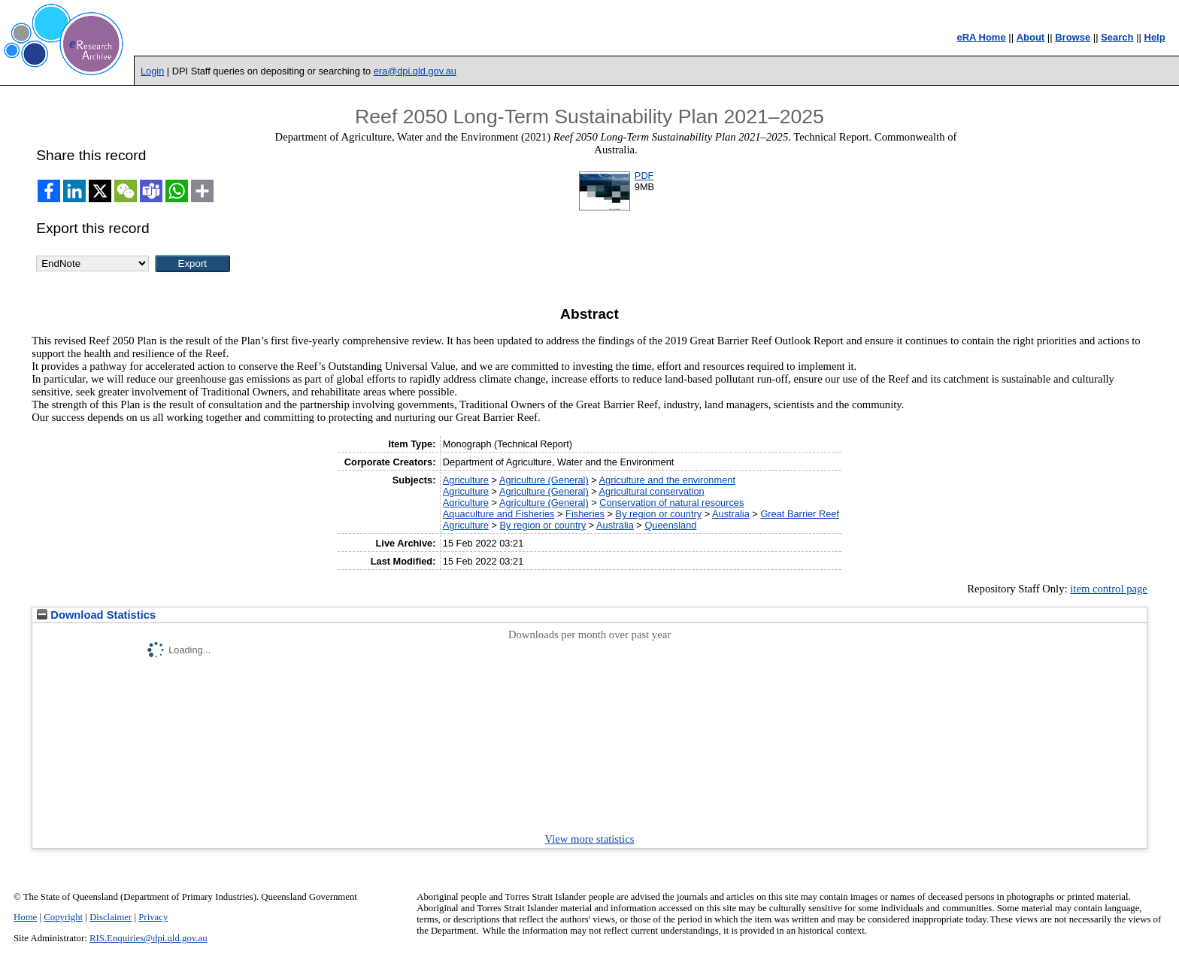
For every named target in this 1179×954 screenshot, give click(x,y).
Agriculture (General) (544, 480)
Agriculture (466, 480)
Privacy (153, 917)
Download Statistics (96, 615)
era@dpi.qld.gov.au (415, 71)
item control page (1108, 589)
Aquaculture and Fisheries (499, 513)
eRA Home (980, 37)
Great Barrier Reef (799, 513)
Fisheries (585, 513)
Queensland (670, 525)
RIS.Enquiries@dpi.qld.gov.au (148, 938)
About (1031, 37)
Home (25, 917)
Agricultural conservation (652, 491)
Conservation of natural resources (671, 502)
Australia (731, 513)
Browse (1072, 37)
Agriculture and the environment (667, 480)
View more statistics (590, 839)
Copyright (63, 917)
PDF (644, 175)
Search (1117, 37)
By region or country (659, 513)
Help (1154, 37)
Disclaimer (110, 917)
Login (152, 71)
